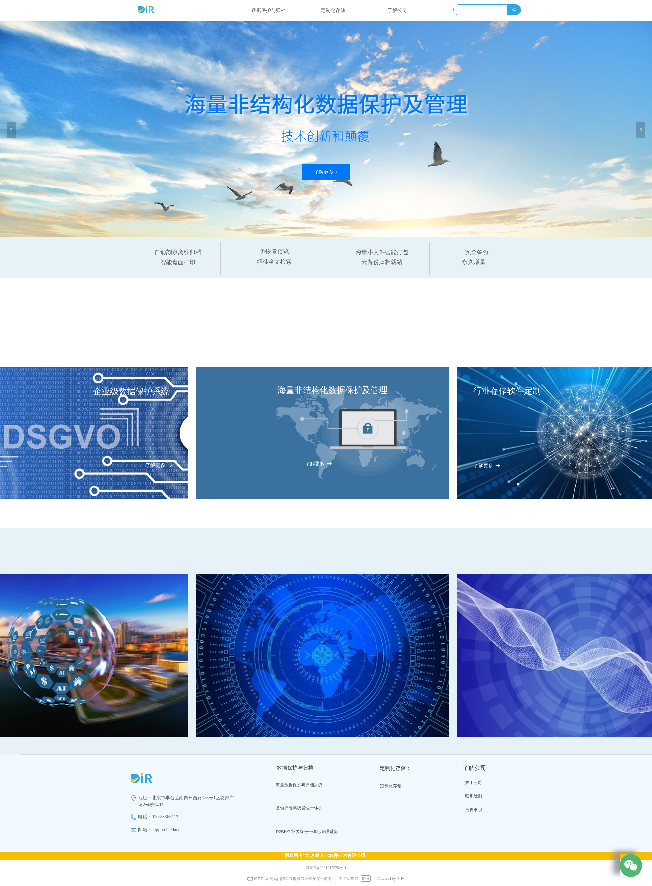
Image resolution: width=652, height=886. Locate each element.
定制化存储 (333, 10)
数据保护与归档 (268, 10)
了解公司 (397, 10)
